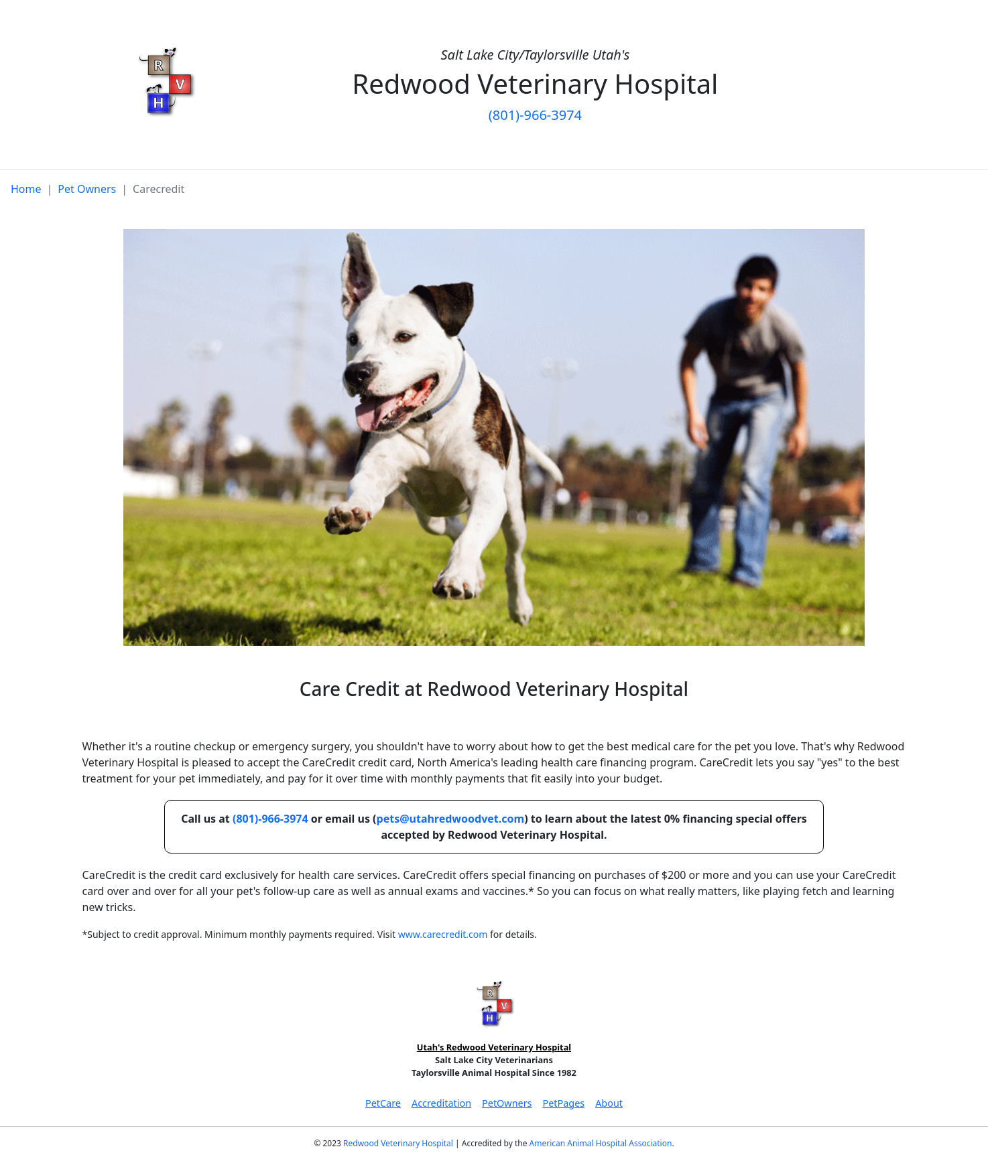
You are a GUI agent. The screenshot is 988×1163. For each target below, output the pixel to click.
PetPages (563, 1103)
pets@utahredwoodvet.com (451, 818)
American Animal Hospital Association (601, 1143)
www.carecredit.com (443, 934)
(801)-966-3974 (535, 115)
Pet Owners (87, 189)
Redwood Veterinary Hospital (398, 1143)
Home (26, 189)
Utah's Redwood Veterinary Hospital (494, 1047)
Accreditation (441, 1103)
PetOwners (507, 1103)
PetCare (383, 1103)
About (609, 1103)
